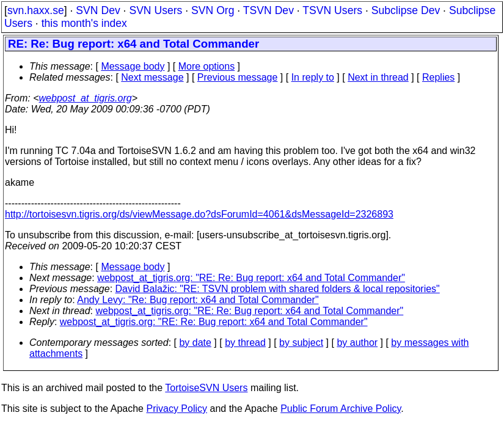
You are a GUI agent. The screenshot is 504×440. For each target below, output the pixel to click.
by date (195, 342)
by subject (301, 342)
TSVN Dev (268, 10)
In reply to (312, 77)
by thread (245, 342)
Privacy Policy (176, 408)
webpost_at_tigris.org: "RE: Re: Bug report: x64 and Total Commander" (251, 278)
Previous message (237, 77)
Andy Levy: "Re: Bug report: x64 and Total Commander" (197, 300)
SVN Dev (98, 10)
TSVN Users (332, 10)
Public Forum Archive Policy (340, 408)
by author (357, 342)
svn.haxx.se (35, 10)
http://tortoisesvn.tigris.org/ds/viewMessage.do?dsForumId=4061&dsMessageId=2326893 (199, 214)
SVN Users (155, 10)
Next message (152, 77)
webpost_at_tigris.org (85, 98)
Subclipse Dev (405, 10)
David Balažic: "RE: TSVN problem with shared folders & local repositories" (277, 289)
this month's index (84, 23)
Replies (438, 77)
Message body (132, 66)
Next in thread (378, 77)
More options (206, 66)
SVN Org (212, 10)
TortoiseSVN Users (206, 388)
